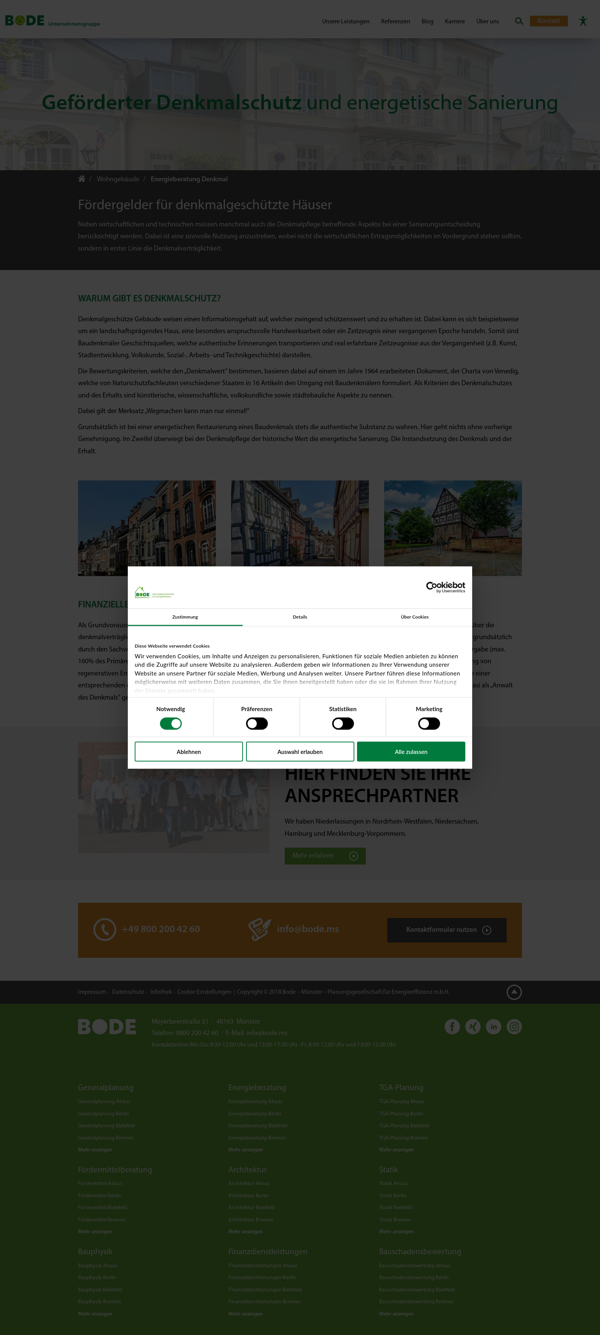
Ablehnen (189, 751)
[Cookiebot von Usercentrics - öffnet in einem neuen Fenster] (431, 587)
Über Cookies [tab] (415, 617)
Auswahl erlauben (300, 751)
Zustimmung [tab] (185, 617)
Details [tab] (300, 617)
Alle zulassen (411, 751)
